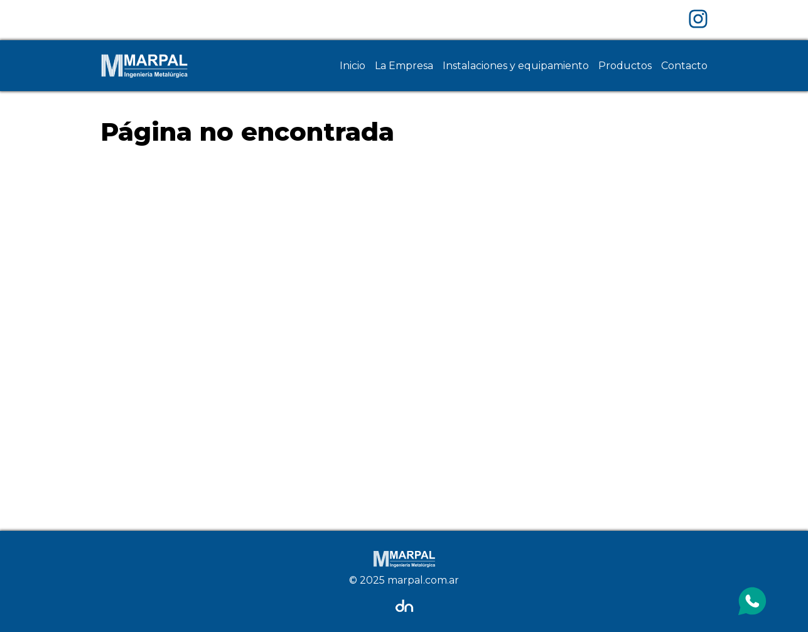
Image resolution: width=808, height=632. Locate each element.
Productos (625, 66)
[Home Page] (144, 66)
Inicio (352, 66)
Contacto (684, 66)
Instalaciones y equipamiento (516, 66)
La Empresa (404, 66)
